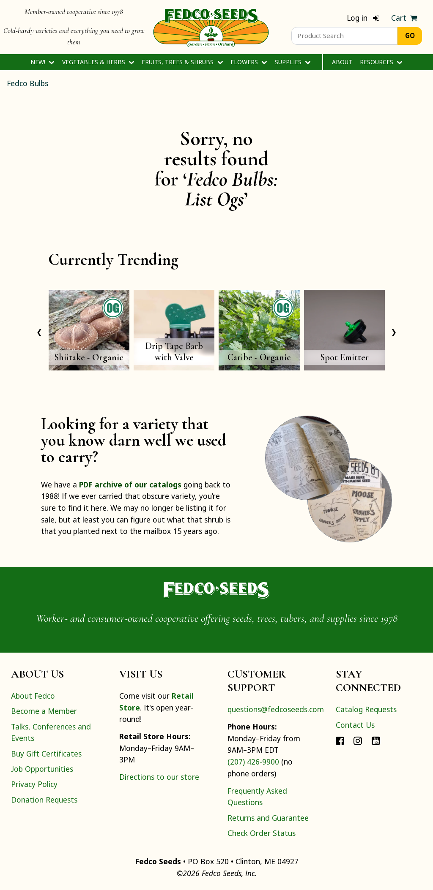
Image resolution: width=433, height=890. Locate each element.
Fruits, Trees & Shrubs (182, 62)
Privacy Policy (34, 784)
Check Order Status (261, 833)
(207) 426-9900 (253, 762)
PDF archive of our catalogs (130, 484)
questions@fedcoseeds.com (275, 709)
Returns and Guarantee (268, 818)
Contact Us (355, 725)
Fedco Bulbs (27, 83)
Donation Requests (44, 800)
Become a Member (44, 711)
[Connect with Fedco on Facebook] (340, 740)
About (342, 62)
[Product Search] (344, 36)
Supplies (293, 62)
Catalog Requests (366, 709)
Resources (381, 62)
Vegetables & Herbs (98, 62)
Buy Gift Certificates (46, 753)
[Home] (211, 27)
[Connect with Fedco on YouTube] (376, 740)
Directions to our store (159, 777)
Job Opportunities (42, 769)
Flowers (248, 62)
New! (42, 62)
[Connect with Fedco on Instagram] (358, 740)
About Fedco (33, 696)
